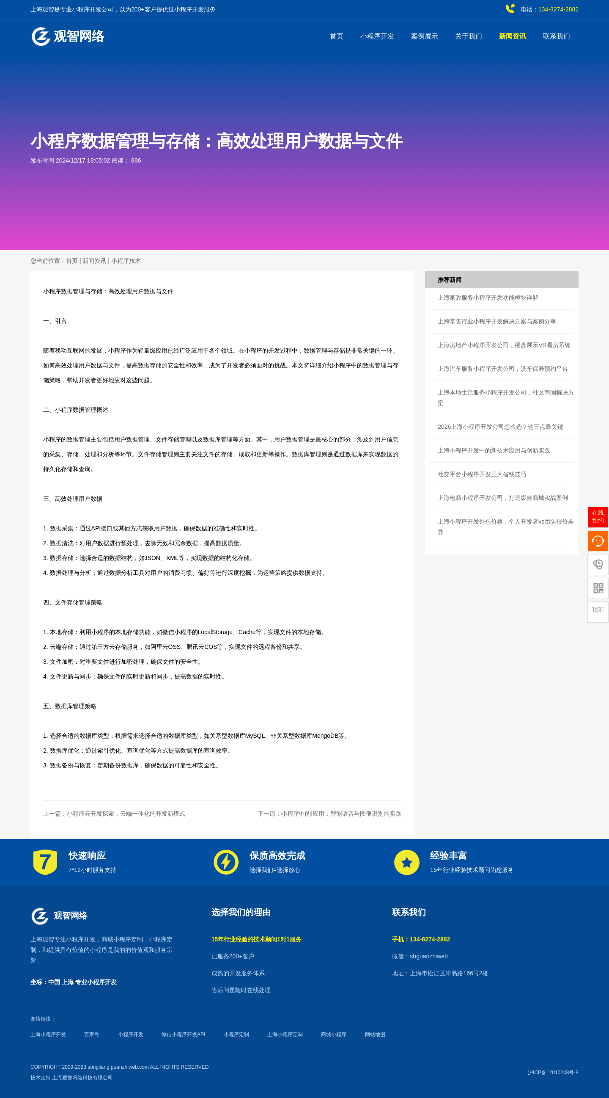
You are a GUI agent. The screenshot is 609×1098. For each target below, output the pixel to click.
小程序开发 (377, 36)
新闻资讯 (512, 36)
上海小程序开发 (48, 1034)
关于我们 (468, 36)
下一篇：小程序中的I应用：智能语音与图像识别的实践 (329, 813)
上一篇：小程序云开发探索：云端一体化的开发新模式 (114, 813)
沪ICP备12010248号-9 (553, 1073)
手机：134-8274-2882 (421, 939)
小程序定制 (236, 1034)
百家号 (91, 1034)
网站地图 (375, 1034)
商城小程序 (333, 1034)
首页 (336, 36)
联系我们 (556, 36)
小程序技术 (126, 260)
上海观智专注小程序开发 (63, 939)
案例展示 (424, 36)
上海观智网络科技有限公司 (82, 1078)
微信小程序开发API (183, 1034)
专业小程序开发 (96, 982)
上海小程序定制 (285, 1034)
